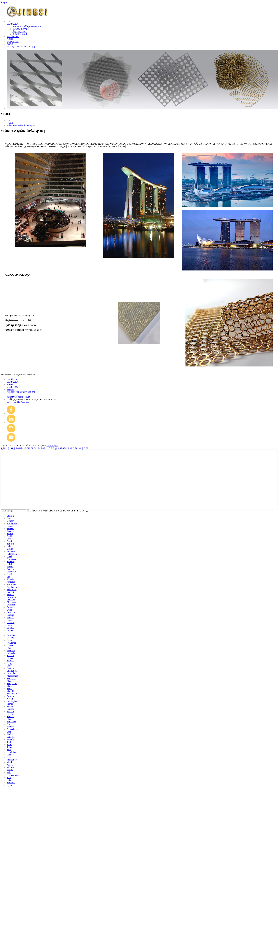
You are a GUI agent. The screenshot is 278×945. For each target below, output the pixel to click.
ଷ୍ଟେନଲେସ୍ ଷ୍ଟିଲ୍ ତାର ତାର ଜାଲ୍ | (27, 26)
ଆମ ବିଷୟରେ (13, 36)
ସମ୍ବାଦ (10, 44)
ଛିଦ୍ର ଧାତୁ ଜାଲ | (19, 31)
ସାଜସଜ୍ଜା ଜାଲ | (19, 34)
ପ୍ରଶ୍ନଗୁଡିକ (13, 41)
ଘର (8, 21)
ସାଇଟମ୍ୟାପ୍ (52, 445)
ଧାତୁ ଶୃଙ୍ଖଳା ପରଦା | (20, 448)
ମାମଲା (10, 39)
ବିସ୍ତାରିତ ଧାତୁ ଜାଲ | (21, 29)
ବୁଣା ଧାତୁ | (5, 448)
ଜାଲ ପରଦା (73, 448)
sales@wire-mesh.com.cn (18, 397)
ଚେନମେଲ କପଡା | (39, 448)
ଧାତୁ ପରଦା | (84, 448)
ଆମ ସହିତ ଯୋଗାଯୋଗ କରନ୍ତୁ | (21, 46)
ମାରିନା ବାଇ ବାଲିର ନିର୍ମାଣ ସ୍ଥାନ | (21, 125)
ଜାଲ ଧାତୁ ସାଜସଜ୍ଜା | (57, 448)
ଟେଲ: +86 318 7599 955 (18, 402)
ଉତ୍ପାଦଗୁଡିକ (13, 24)
